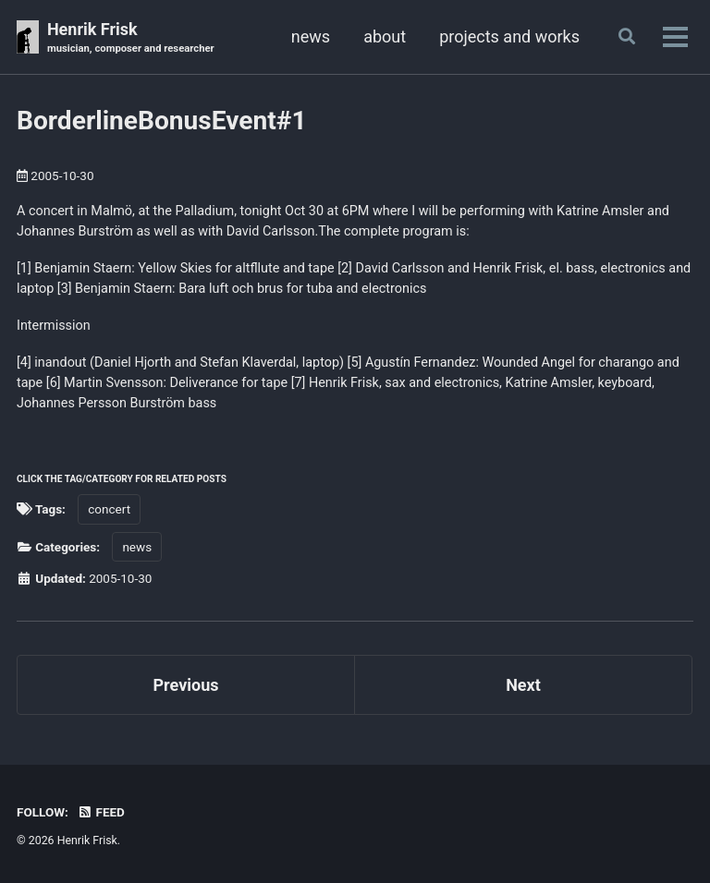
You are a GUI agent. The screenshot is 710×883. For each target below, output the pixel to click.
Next (523, 685)
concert (109, 509)
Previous (186, 685)
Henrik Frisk (130, 38)
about (384, 36)
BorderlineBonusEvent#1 (162, 120)
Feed (101, 811)
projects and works (509, 36)
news (310, 36)
